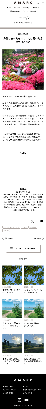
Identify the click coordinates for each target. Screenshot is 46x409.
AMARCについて (7, 386)
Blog (9, 7)
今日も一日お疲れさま (11, 227)
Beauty (26, 7)
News (25, 10)
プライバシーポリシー (9, 390)
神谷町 (6, 230)
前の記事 (9, 238)
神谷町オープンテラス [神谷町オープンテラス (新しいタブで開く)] (18, 197)
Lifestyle (35, 7)
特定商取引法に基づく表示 (32, 390)
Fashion (17, 7)
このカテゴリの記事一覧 (24, 248)
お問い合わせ (27, 393)
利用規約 (26, 386)
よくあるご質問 (7, 393)
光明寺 (24, 227)
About (33, 10)
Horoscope (15, 10)
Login (38, 3)
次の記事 (37, 238)
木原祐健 (33, 227)
